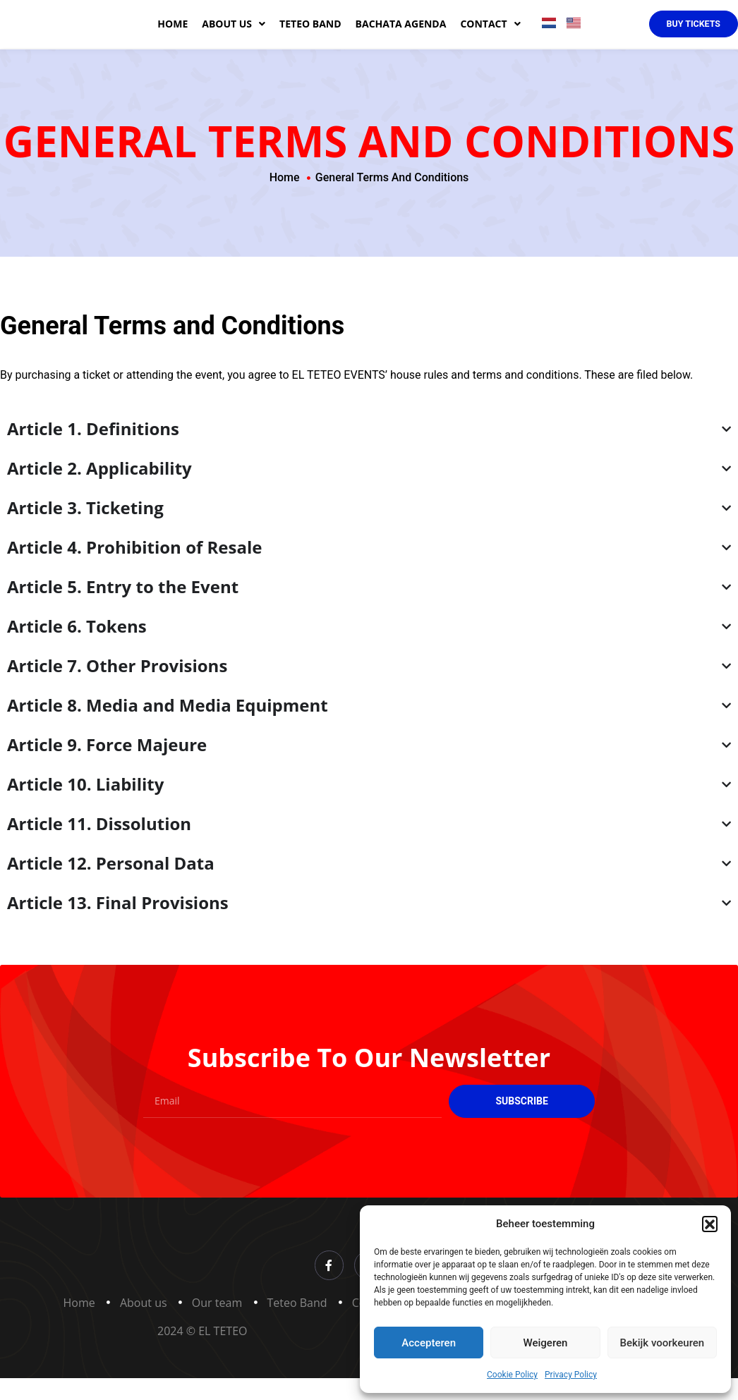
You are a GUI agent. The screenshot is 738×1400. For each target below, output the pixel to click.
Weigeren (546, 1343)
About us (233, 36)
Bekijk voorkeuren (661, 1343)
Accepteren (428, 1343)
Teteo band (310, 35)
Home (172, 35)
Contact (490, 36)
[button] (710, 1224)
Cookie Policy (512, 1375)
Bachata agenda (401, 35)
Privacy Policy (571, 1375)
